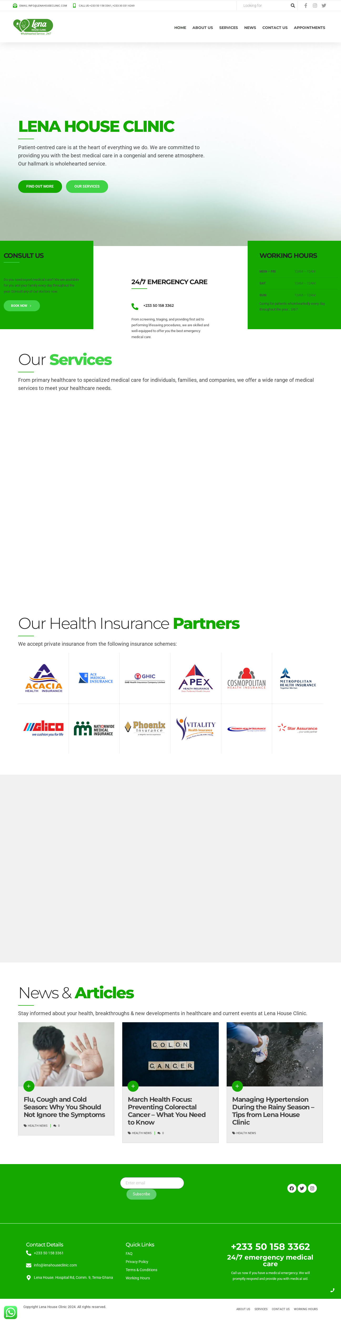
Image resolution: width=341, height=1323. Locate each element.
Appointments (309, 27)
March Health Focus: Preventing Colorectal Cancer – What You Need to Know (167, 1111)
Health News (38, 1125)
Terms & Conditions (141, 1270)
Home (180, 27)
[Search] (292, 5)
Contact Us (275, 27)
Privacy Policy (137, 1262)
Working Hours (138, 1278)
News (250, 27)
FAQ (129, 1253)
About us (202, 27)
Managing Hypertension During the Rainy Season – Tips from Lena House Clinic (273, 1111)
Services (228, 27)
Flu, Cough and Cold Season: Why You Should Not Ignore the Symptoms (64, 1107)
